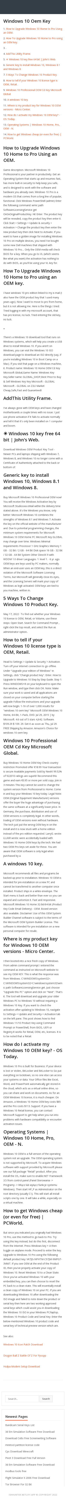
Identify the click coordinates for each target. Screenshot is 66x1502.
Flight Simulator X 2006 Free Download (27, 1477)
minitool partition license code (22, 1445)
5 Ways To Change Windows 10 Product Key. (31, 74)
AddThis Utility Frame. (18, 53)
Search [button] (46, 1398)
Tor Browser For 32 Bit (18, 1484)
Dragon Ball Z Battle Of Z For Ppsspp (24, 1355)
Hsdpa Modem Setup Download (21, 1366)
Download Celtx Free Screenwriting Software (30, 1438)
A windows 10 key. (17, 99)
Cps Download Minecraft (19, 1451)
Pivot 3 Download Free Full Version (25, 1458)
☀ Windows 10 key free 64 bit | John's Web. (31, 59)
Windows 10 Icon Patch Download (23, 1344)
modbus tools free (15, 1471)
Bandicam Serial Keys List (19, 1425)
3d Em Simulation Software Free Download (30, 1431)
